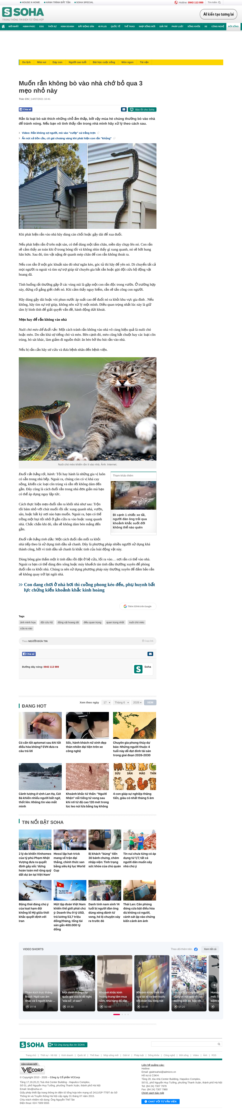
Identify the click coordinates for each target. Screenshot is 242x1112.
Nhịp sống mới (147, 26)
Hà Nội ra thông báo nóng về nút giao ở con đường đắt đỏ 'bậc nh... (188, 997)
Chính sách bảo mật (152, 1093)
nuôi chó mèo (136, 622)
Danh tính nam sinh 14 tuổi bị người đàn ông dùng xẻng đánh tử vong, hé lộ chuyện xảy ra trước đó (104, 912)
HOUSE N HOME (31, 2)
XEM (150, 702)
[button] (116, 1014)
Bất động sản (86, 26)
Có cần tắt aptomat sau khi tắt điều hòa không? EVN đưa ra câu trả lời (40, 747)
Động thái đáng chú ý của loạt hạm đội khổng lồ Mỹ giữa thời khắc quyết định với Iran (34, 912)
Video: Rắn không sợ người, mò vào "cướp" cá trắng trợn (60, 132)
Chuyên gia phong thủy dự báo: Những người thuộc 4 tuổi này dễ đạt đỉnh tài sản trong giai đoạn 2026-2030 (132, 749)
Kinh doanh (67, 26)
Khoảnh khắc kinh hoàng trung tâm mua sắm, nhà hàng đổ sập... (114, 997)
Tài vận (144, 62)
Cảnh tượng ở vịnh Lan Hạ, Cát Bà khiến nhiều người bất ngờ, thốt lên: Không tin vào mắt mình (40, 800)
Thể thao (129, 26)
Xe (205, 26)
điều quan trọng (92, 622)
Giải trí (163, 26)
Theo (87, 641)
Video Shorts (33, 949)
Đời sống (233, 26)
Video (196, 1055)
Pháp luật (177, 26)
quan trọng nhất (115, 622)
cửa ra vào (26, 628)
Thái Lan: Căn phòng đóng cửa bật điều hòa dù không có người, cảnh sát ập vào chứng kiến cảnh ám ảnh (139, 912)
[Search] (183, 1044)
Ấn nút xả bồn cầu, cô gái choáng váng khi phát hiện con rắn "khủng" (68, 138)
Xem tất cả (210, 949)
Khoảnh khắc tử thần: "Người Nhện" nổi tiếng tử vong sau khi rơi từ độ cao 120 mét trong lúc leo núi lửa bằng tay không (87, 800)
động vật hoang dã (68, 622)
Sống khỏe (194, 26)
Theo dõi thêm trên (184, 949)
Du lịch (26, 62)
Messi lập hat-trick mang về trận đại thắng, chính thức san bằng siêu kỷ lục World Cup (69, 862)
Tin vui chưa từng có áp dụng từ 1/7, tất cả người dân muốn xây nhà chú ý (139, 860)
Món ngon (127, 62)
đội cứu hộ (47, 622)
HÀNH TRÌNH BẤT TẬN (58, 2)
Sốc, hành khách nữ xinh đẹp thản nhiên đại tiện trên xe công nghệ (86, 747)
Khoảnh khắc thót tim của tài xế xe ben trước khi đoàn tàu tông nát (150, 997)
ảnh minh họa (27, 622)
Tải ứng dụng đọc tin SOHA (67, 1044)
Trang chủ (31, 1055)
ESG (41, 26)
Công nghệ (217, 26)
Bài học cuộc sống (104, 62)
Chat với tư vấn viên (160, 1101)
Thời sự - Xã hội (48, 1055)
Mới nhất (14, 26)
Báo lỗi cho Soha (144, 109)
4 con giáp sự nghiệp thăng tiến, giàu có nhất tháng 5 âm (133, 796)
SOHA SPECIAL (84, 2)
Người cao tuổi (77, 62)
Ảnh (205, 1055)
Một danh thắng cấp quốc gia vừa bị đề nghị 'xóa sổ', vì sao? (77, 997)
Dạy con (57, 62)
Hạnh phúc (29, 26)
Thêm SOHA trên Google (137, 606)
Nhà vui (41, 62)
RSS (214, 1055)
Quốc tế (115, 26)
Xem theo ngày (89, 702)
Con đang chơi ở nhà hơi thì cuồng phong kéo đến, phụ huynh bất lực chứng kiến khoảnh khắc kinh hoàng (89, 587)
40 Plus (102, 26)
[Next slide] (214, 985)
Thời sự (52, 26)
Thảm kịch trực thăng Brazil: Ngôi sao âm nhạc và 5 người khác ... (40, 997)
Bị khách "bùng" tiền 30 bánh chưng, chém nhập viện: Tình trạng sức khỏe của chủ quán (104, 860)
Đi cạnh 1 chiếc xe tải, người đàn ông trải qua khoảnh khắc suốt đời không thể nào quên (130, 521)
